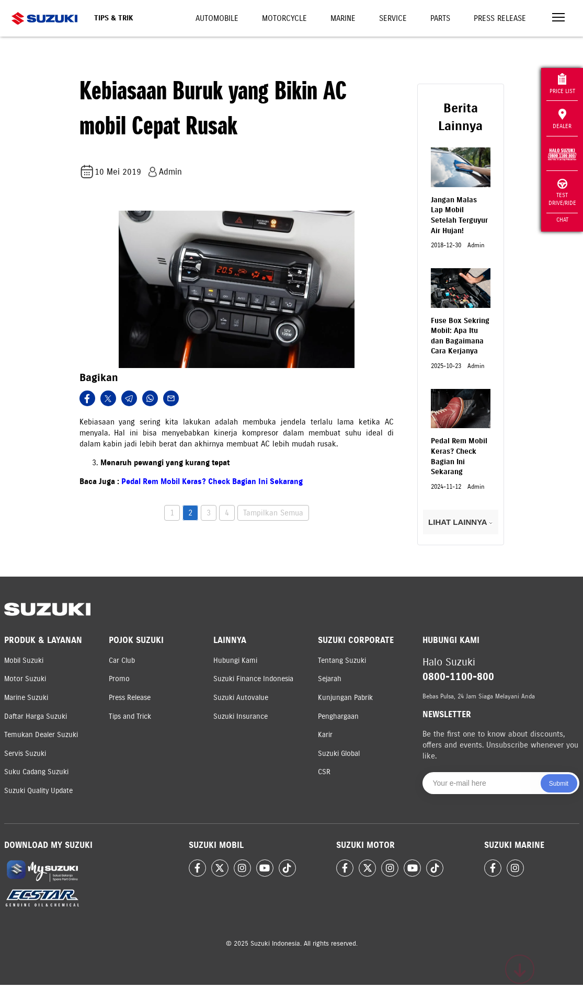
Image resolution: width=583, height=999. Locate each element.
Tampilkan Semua (273, 513)
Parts (440, 18)
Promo (119, 678)
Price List (562, 84)
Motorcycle (284, 18)
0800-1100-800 (458, 676)
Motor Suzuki (25, 678)
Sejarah (329, 678)
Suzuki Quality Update (38, 790)
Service (393, 18)
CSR (324, 771)
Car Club (122, 660)
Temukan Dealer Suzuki (41, 734)
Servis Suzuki (25, 753)
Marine (343, 18)
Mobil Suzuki (23, 660)
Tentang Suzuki (342, 660)
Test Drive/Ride (562, 192)
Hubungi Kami (235, 660)
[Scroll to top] (519, 969)
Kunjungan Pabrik (345, 697)
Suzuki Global (339, 753)
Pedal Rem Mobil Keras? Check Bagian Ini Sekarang (212, 481)
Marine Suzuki (26, 697)
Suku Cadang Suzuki (36, 771)
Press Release (500, 18)
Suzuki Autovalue (240, 697)
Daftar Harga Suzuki (35, 716)
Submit (558, 783)
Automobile (217, 18)
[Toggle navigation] (558, 18)
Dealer (562, 119)
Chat (562, 219)
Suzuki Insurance (240, 716)
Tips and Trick (130, 716)
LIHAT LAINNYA (460, 522)
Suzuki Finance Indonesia (253, 678)
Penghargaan (338, 716)
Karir (325, 734)
